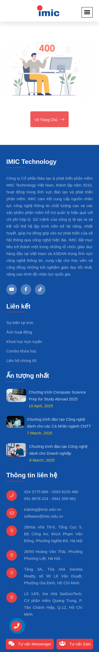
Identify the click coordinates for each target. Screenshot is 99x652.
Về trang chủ (50, 119)
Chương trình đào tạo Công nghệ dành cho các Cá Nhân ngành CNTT (59, 422)
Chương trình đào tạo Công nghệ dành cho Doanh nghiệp (58, 449)
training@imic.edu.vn (42, 509)
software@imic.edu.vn (43, 516)
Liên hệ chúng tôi (21, 360)
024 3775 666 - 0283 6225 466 (51, 491)
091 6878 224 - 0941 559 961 (50, 498)
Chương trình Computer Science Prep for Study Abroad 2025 (57, 395)
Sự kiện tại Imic (20, 322)
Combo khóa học (21, 351)
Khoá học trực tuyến (24, 341)
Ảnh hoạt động (19, 332)
